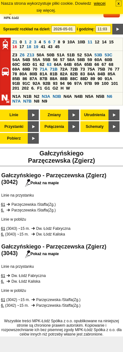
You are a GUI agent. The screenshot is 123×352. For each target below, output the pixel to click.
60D (26, 64)
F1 (39, 88)
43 (50, 46)
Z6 (22, 55)
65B (88, 64)
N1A (16, 96)
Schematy (95, 126)
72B (74, 69)
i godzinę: (86, 29)
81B (53, 74)
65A (78, 64)
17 (22, 46)
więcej (100, 3)
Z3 (14, 55)
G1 (47, 88)
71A (43, 69)
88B (63, 78)
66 (97, 64)
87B (43, 78)
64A (58, 64)
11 (90, 42)
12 (97, 42)
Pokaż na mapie (42, 183)
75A (91, 69)
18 (28, 46)
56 (55, 59)
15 (111, 42)
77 (117, 69)
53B (98, 55)
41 (43, 46)
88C (74, 78)
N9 (44, 101)
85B (16, 78)
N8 (36, 101)
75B (101, 69)
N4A (67, 96)
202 (25, 88)
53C (108, 55)
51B (71, 55)
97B (88, 83)
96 (69, 83)
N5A (89, 96)
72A (63, 69)
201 (15, 88)
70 (34, 69)
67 (104, 64)
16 (14, 46)
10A (71, 42)
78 (14, 74)
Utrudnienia (94, 115)
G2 (55, 88)
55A (36, 59)
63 (49, 64)
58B (81, 59)
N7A (16, 101)
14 (104, 42)
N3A (46, 96)
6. (33, 88)
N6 (109, 96)
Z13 (30, 55)
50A (40, 55)
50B (50, 55)
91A (108, 78)
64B (68, 64)
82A (63, 74)
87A (33, 78)
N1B (27, 96)
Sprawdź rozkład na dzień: (26, 29)
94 (62, 83)
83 (82, 74)
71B (53, 69)
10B (81, 42)
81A (43, 74)
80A (23, 74)
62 (42, 64)
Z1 (14, 42)
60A (98, 59)
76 (110, 69)
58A (71, 59)
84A (91, 74)
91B (16, 83)
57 (62, 59)
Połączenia (54, 126)
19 (36, 46)
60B (108, 59)
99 (97, 83)
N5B (100, 96)
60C (16, 64)
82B (74, 74)
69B (26, 69)
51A (61, 55)
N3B (57, 96)
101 (114, 83)
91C (26, 83)
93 (55, 83)
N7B (27, 101)
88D (84, 78)
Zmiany (54, 115)
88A (53, 78)
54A (16, 59)
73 (82, 69)
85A (111, 74)
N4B (78, 96)
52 (79, 55)
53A (88, 55)
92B (46, 83)
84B (101, 74)
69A (16, 69)
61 (34, 64)
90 (99, 78)
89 (93, 78)
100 (105, 83)
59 (89, 59)
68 (111, 64)
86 (24, 78)
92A (36, 83)
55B (46, 59)
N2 (36, 96)
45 (57, 46)
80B (33, 74)
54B (26, 59)
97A (78, 83)
